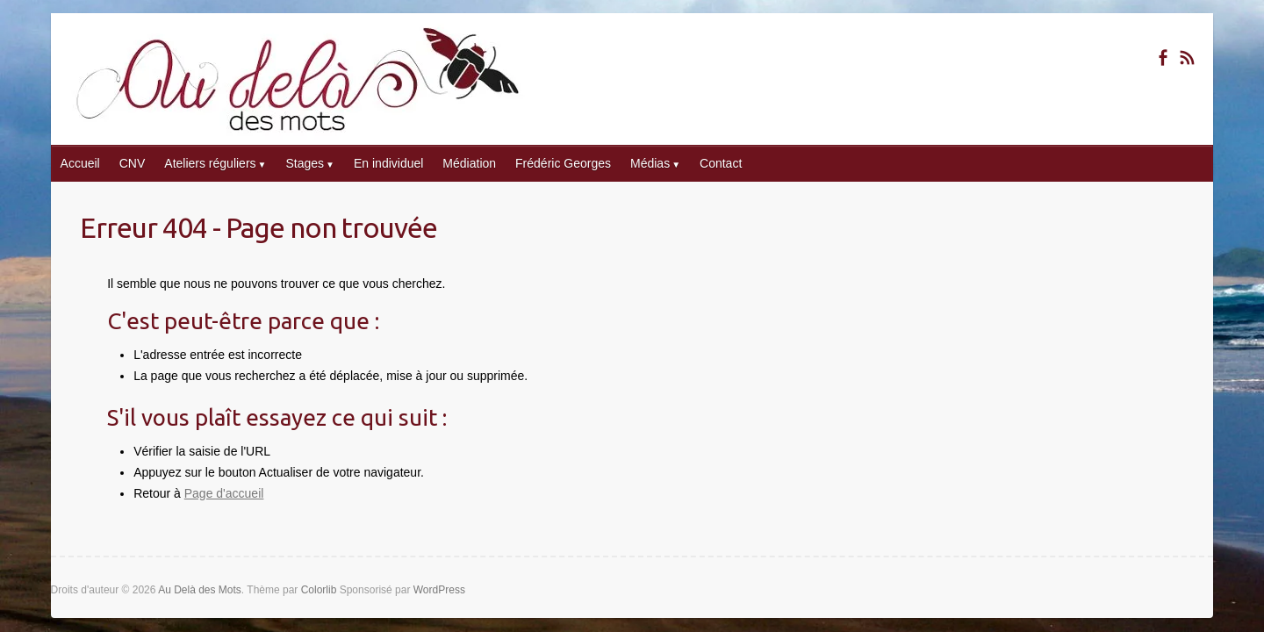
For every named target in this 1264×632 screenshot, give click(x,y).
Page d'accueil (224, 493)
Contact (721, 163)
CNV (132, 163)
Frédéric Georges (563, 163)
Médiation (469, 163)
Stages (304, 163)
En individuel (388, 163)
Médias (650, 163)
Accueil (80, 163)
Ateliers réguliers (209, 163)
